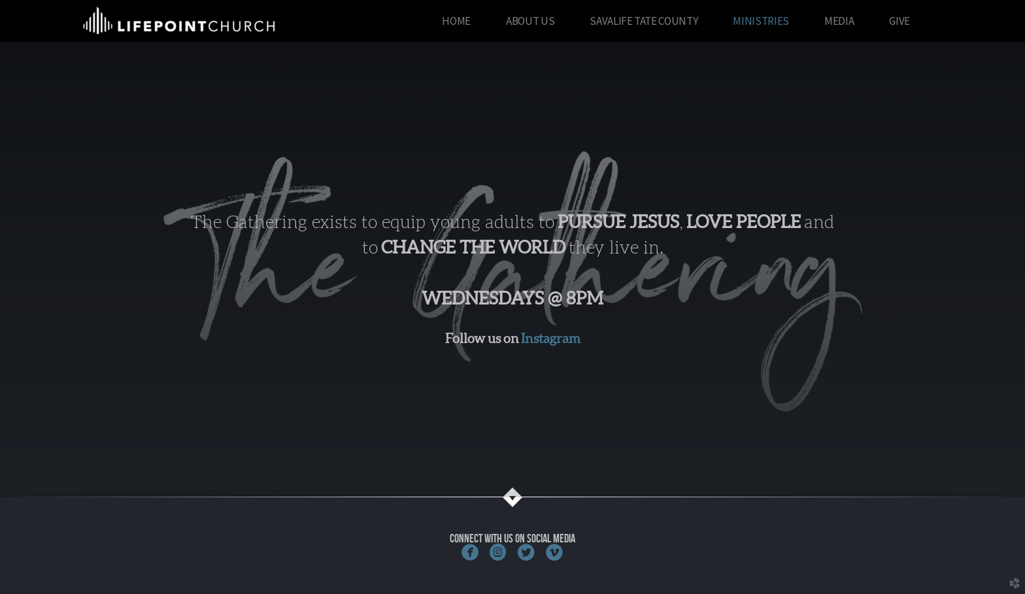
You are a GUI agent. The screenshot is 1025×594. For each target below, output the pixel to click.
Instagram (550, 338)
